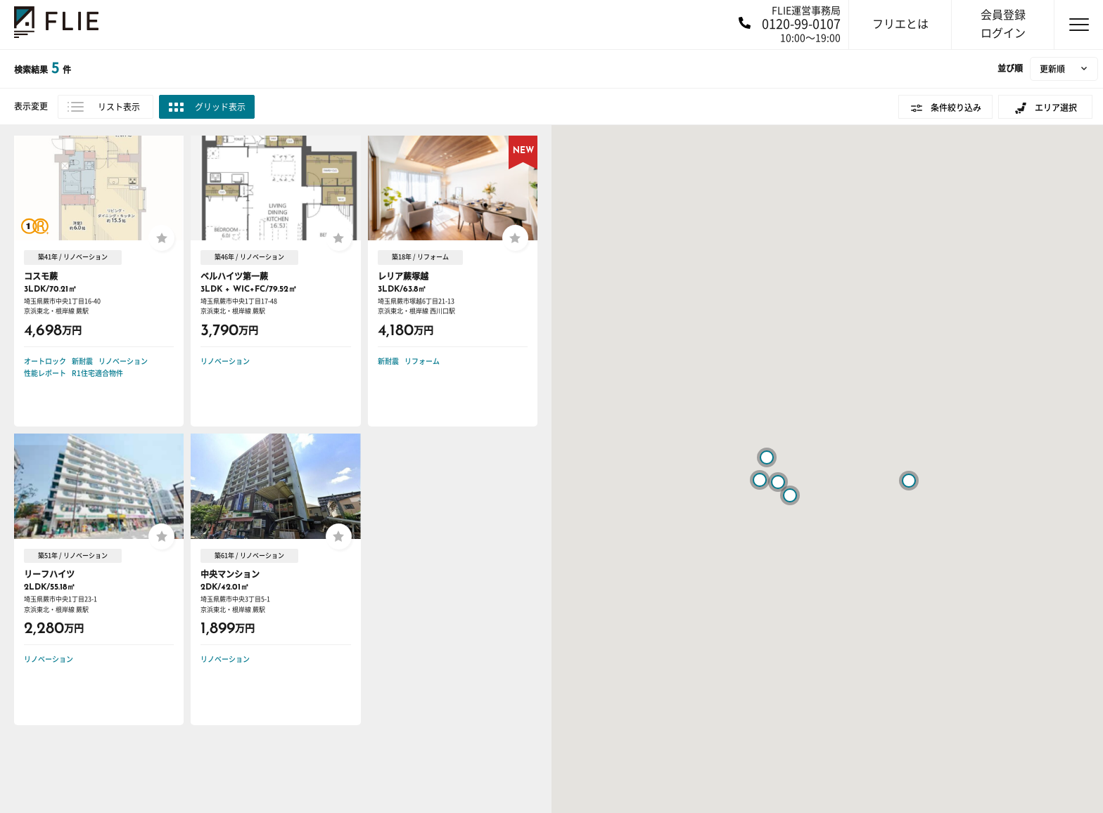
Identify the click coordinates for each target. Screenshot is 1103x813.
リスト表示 (119, 107)
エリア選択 (1056, 107)
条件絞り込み (956, 107)
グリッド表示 (220, 107)
